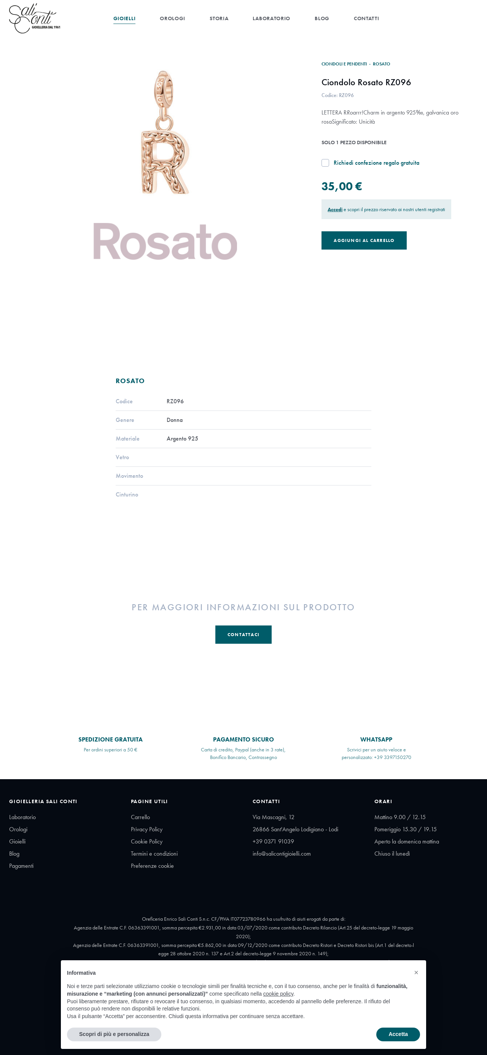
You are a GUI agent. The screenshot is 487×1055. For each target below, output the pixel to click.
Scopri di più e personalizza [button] (114, 1034)
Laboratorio (271, 18)
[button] (416, 972)
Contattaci (243, 635)
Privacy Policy (146, 829)
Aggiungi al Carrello (364, 240)
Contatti (366, 18)
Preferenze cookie (152, 866)
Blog (322, 18)
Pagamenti (21, 866)
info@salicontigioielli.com (282, 854)
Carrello (140, 817)
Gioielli (124, 18)
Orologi (172, 18)
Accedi (335, 209)
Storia (219, 18)
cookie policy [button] (278, 994)
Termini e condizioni (154, 854)
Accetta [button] (398, 1034)
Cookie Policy (146, 841)
